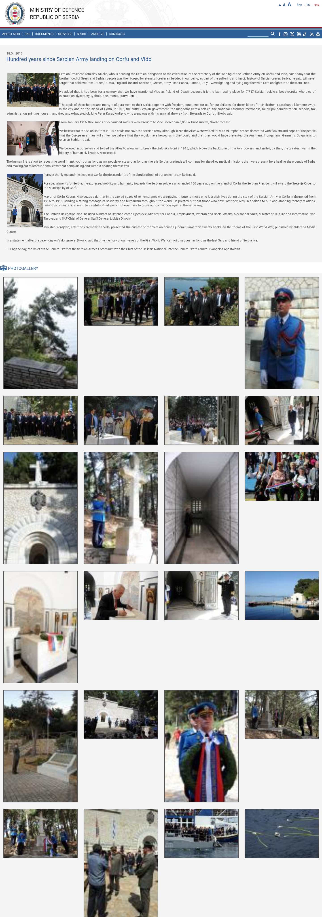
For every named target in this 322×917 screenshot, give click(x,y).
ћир (299, 4)
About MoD (11, 34)
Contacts (117, 34)
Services (65, 34)
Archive (97, 34)
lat (308, 4)
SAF (27, 34)
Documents (44, 34)
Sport (82, 34)
